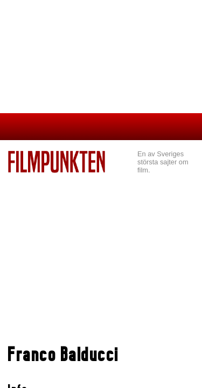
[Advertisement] (101, 253)
